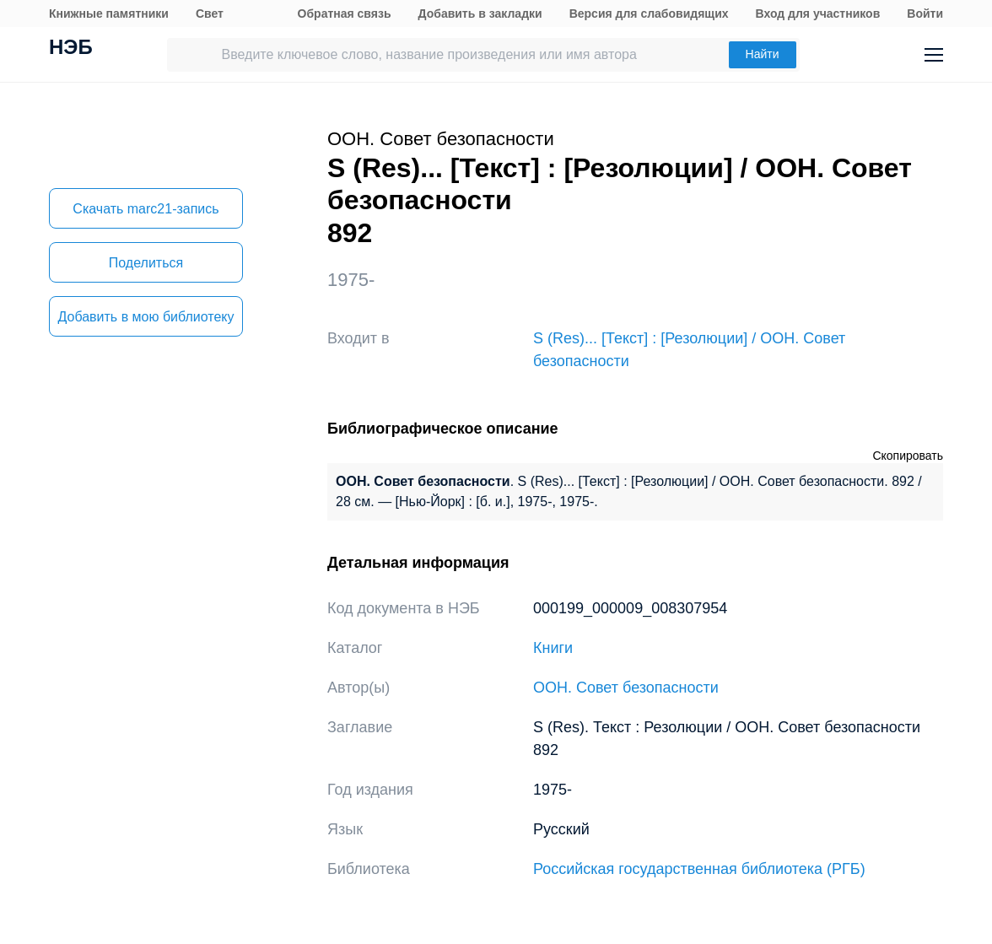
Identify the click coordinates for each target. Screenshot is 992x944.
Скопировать (907, 455)
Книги (553, 647)
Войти (925, 13)
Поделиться (146, 263)
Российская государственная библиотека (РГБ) (699, 868)
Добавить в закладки (480, 13)
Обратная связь (344, 13)
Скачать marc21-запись (145, 209)
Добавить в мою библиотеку (145, 317)
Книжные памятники (109, 13)
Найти (762, 54)
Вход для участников (818, 13)
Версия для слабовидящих (649, 13)
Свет (210, 13)
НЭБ (71, 49)
